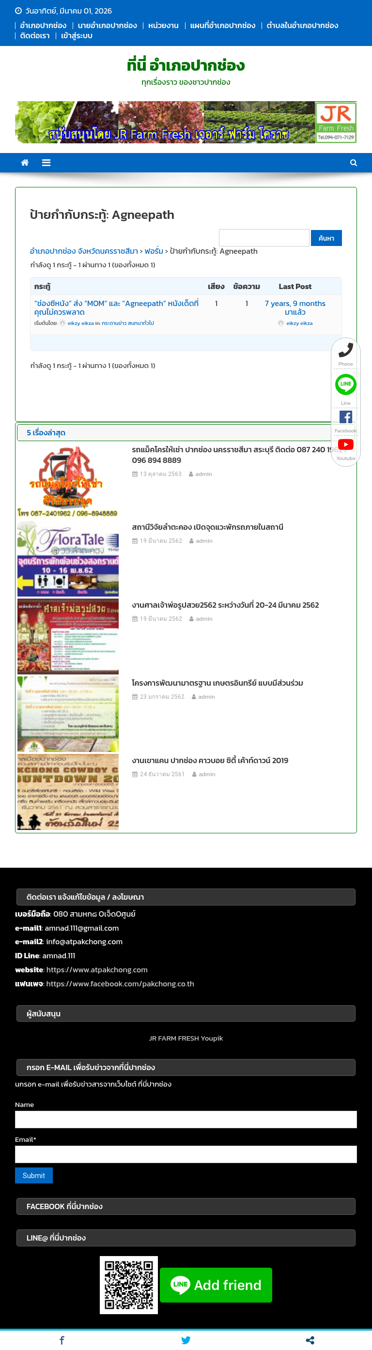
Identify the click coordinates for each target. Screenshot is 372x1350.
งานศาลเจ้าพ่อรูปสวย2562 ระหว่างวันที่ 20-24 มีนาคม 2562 (225, 604)
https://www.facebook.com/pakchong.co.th (120, 983)
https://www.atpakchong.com (97, 969)
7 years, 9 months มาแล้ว (295, 307)
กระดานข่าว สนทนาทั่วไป (128, 323)
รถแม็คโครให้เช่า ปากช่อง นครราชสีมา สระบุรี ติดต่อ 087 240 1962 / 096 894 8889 (240, 454)
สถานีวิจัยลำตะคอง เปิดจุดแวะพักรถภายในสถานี (208, 527)
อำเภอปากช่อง (43, 25)
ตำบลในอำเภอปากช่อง (302, 25)
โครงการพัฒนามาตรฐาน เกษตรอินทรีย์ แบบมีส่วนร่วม (217, 682)
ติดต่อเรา (35, 35)
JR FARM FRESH (174, 1037)
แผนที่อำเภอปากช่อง (222, 25)
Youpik (212, 1037)
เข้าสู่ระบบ (77, 35)
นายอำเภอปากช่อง (107, 25)
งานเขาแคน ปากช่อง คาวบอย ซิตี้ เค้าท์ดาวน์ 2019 (210, 760)
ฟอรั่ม (154, 251)
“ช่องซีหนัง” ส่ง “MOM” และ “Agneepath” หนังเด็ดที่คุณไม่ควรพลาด (116, 307)
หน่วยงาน (163, 25)
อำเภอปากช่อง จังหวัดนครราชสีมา (84, 251)
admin (204, 474)
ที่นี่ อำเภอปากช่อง (186, 65)
